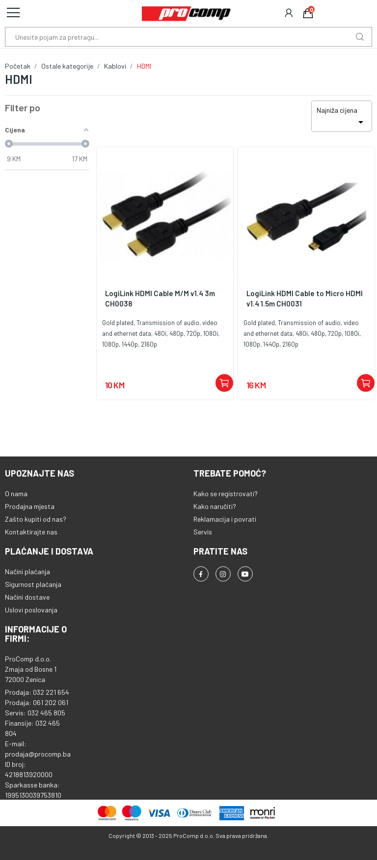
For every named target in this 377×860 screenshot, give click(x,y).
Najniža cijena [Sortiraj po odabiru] (342, 117)
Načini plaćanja (27, 571)
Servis (202, 532)
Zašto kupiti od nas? (35, 519)
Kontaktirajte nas (31, 532)
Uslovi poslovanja (31, 610)
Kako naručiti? (214, 506)
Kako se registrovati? (225, 493)
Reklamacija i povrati (224, 519)
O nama (16, 493)
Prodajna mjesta (29, 506)
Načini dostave (27, 597)
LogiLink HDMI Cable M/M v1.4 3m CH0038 (160, 298)
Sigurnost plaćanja (33, 584)
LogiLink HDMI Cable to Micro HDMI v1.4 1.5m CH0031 (304, 298)
